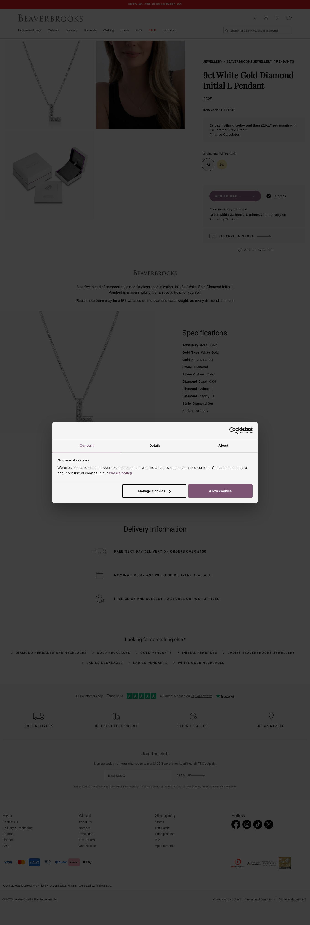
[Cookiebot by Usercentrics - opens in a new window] (233, 430)
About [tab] (223, 445)
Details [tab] (155, 445)
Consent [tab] (87, 445)
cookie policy (120, 473)
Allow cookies (220, 491)
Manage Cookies (154, 491)
